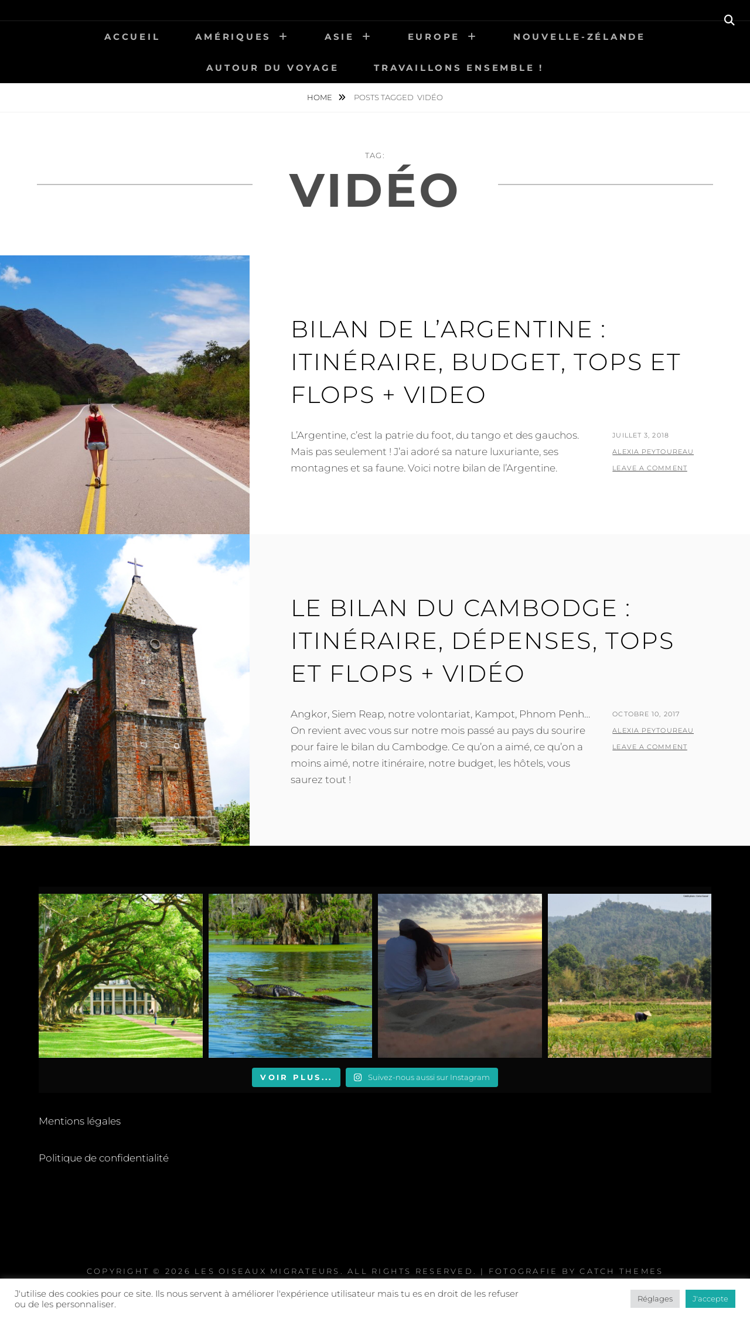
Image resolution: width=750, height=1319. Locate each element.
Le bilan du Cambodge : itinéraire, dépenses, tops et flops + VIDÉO (482, 640)
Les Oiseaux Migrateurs (267, 1271)
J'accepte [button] (710, 1298)
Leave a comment (649, 468)
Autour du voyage (272, 67)
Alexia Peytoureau (653, 451)
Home (320, 97)
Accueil (132, 36)
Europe (434, 36)
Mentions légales (80, 1121)
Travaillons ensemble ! (459, 67)
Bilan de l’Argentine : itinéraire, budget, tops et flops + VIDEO (486, 362)
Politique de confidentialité (104, 1158)
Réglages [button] (655, 1298)
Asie (339, 36)
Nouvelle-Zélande (579, 36)
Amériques (233, 36)
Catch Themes (621, 1271)
